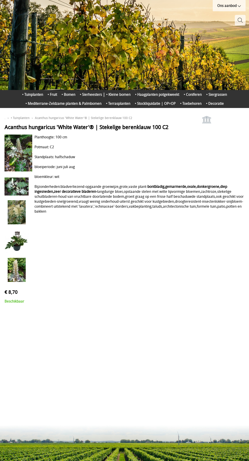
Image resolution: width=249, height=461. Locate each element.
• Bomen (68, 94)
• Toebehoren (190, 103)
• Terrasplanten (118, 103)
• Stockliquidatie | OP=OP (155, 103)
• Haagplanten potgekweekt (157, 94)
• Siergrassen (216, 94)
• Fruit (52, 94)
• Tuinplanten (32, 94)
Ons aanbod (229, 5)
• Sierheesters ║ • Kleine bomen (105, 94)
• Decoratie (215, 103)
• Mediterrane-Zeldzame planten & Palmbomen (63, 103)
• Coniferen (193, 94)
